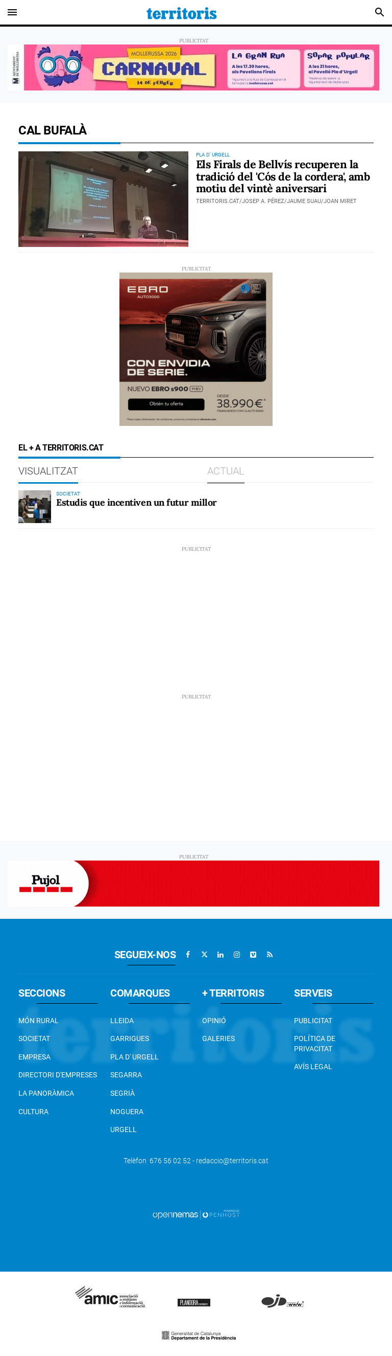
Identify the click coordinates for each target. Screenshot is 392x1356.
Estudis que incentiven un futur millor (136, 502)
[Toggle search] (380, 12)
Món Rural (38, 1020)
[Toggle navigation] (12, 12)
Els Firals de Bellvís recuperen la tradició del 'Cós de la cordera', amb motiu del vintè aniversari (283, 176)
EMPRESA (34, 1057)
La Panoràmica (46, 1093)
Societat (34, 1038)
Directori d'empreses (57, 1075)
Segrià (122, 1093)
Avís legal (313, 1067)
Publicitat (313, 1020)
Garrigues (129, 1038)
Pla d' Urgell (134, 1057)
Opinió (214, 1020)
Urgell (123, 1129)
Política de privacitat (314, 1043)
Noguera (126, 1112)
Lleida (122, 1020)
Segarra (126, 1075)
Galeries (218, 1038)
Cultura (33, 1112)
